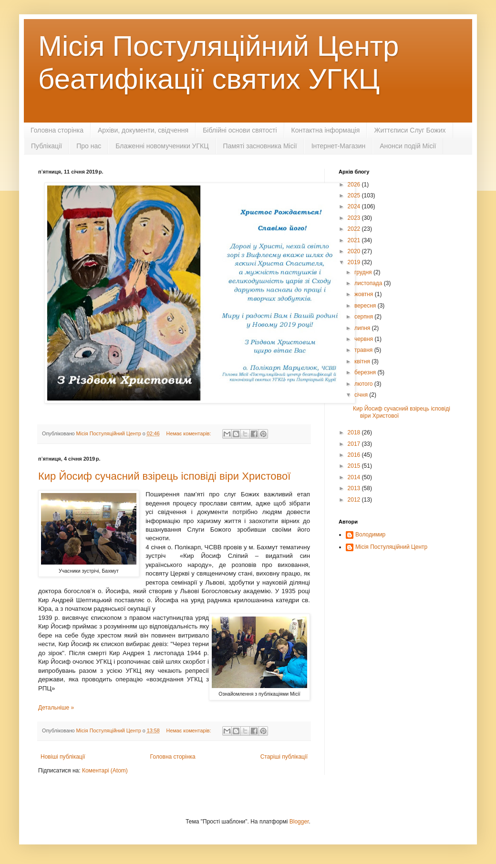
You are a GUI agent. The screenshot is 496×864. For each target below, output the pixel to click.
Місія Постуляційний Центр (391, 547)
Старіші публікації (284, 756)
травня (364, 350)
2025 (355, 195)
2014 (355, 477)
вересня (366, 305)
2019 (355, 262)
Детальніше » (56, 707)
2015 (355, 466)
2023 (355, 218)
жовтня (364, 294)
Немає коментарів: (189, 433)
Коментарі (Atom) (105, 770)
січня (361, 394)
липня (363, 328)
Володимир (370, 534)
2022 (355, 229)
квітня (363, 361)
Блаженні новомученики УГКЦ (161, 146)
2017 (355, 444)
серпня (364, 316)
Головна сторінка (57, 130)
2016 (355, 455)
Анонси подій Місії (408, 146)
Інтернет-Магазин (338, 146)
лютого (364, 384)
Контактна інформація (325, 130)
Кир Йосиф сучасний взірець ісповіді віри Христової (164, 476)
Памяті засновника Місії (260, 146)
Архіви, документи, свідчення (143, 130)
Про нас (88, 146)
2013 (355, 488)
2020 (355, 251)
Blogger (299, 821)
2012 (355, 499)
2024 (355, 206)
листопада (369, 283)
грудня (363, 272)
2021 (355, 240)
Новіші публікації (63, 756)
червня (364, 339)
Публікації (46, 146)
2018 (355, 432)
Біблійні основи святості (240, 130)
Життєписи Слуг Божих (409, 130)
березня (365, 372)
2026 (355, 184)
